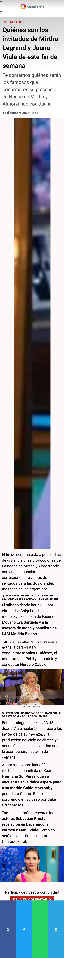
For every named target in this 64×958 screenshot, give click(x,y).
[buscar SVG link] (1, 14)
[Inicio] (32, 6)
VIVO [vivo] (1, 16)
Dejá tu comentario (32, 900)
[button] (8, 929)
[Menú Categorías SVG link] (1, 11)
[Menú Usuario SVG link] (1, 1)
